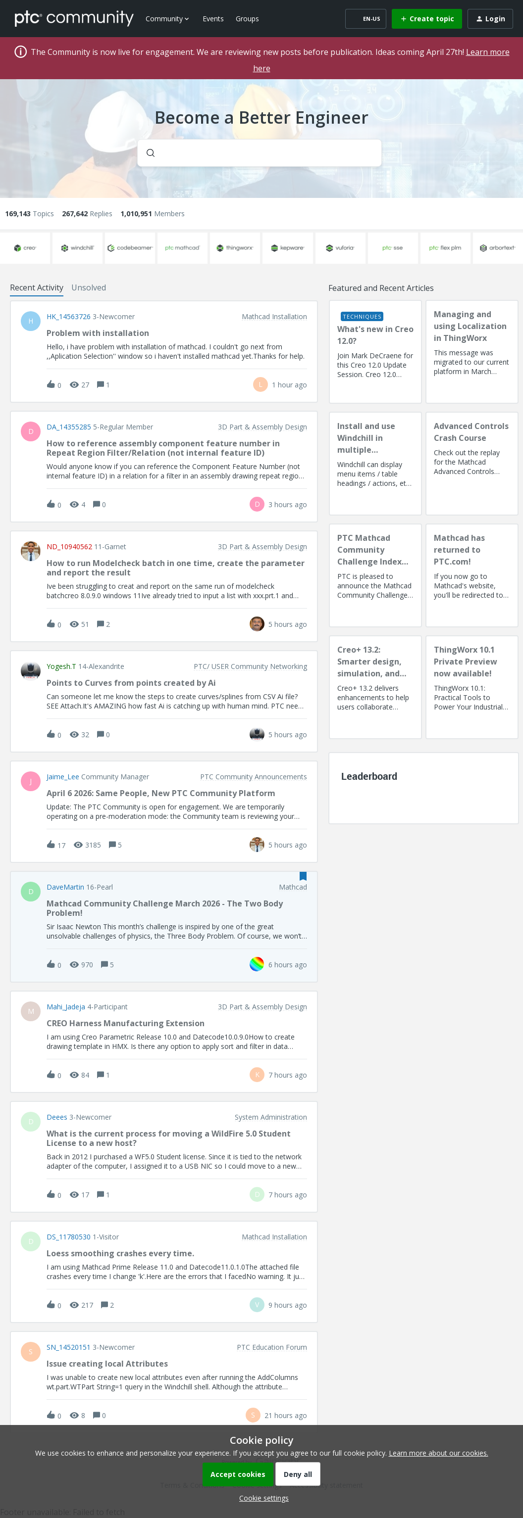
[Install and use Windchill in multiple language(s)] (375, 464)
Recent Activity (36, 287)
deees (57, 1117)
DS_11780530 (69, 1236)
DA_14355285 (69, 427)
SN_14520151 (69, 1347)
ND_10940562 (69, 546)
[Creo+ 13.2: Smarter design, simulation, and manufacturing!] (375, 687)
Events (213, 18)
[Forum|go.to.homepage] (74, 18)
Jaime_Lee (63, 776)
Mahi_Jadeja (66, 1006)
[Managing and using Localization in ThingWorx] (472, 352)
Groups (247, 18)
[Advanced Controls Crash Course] (472, 464)
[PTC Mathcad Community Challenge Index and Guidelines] (375, 575)
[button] (261, 1498)
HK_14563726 (69, 316)
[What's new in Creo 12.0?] (375, 352)
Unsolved (88, 287)
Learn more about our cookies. (438, 1453)
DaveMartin (65, 887)
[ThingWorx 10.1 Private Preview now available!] (472, 687)
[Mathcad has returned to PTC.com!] (472, 575)
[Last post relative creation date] (289, 385)
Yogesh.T (61, 666)
